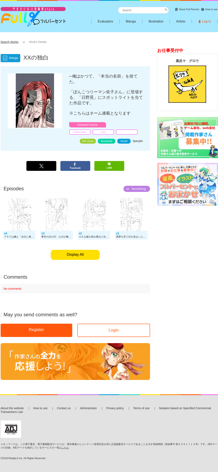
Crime (103, 132)
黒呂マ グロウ (187, 61)
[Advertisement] (187, 236)
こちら (65, 447)
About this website (12, 408)
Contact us (64, 408)
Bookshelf (106, 141)
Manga (131, 21)
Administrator (88, 408)
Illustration (156, 21)
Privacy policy (115, 408)
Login (114, 330)
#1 (117, 233)
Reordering (139, 188)
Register (36, 329)
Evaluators (105, 21)
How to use (40, 408)
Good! (123, 141)
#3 (43, 233)
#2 (80, 233)
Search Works (10, 42)
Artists (180, 21)
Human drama (79, 132)
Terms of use (141, 408)
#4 (5, 233)
